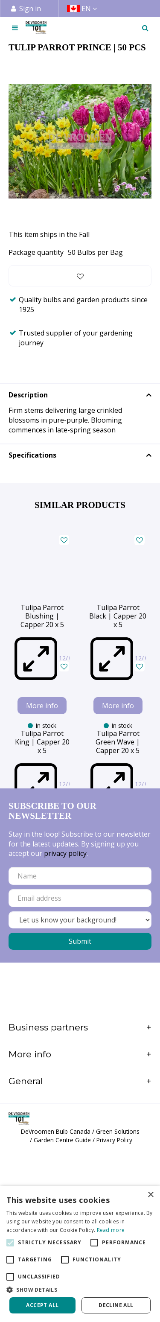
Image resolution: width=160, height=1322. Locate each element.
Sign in (30, 8)
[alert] (80, 1254)
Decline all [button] (116, 1305)
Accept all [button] (42, 1305)
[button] (80, 1289)
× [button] (150, 1195)
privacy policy (65, 1020)
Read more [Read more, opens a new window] (111, 1230)
